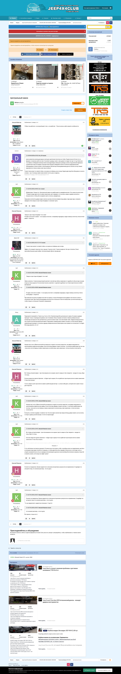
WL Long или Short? (97, 161)
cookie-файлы (20, 670)
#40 (84, 396)
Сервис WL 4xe (95, 154)
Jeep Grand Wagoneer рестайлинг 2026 (19, 648)
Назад (14, 117)
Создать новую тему (66, 110)
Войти (40, 49)
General (22, 568)
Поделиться (104, 263)
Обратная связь (16, 665)
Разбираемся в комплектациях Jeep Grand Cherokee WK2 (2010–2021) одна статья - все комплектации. (21, 651)
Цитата (33, 145)
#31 (84, 122)
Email (93, 263)
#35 (84, 238)
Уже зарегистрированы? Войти (92, 8)
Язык (10, 665)
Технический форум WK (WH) (31, 104)
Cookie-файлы (24, 665)
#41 (84, 424)
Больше (79, 18)
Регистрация (105, 8)
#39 (84, 369)
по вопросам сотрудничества (100, 129)
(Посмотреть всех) (79, 552)
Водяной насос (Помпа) (17, 83)
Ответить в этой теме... (24, 540)
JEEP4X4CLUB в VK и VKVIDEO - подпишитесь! (47, 35)
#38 (84, 340)
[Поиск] (95, 18)
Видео (37, 18)
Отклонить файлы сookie (104, 670)
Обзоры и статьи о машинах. (21, 629)
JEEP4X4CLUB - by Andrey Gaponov (51, 641)
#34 (84, 211)
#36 (84, 268)
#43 (84, 490)
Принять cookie (89, 670)
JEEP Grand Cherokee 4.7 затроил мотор (20, 619)
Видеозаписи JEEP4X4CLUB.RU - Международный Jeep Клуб (57, 639)
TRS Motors (14, 566)
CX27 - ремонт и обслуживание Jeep (22, 599)
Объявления (68, 18)
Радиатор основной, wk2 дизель (44, 83)
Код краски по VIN (96, 194)
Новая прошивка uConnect (98, 187)
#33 (84, 184)
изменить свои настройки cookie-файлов (69, 670)
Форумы (13, 18)
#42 (84, 463)
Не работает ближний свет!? (99, 201)
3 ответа (102, 228)
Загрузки (46, 18)
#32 (84, 150)
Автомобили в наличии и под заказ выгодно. (47, 31)
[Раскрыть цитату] (27, 155)
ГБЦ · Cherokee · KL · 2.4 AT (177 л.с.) (70, 83)
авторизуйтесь (57, 532)
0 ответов (100, 239)
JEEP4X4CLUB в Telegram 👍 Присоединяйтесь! (47, 26)
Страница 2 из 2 (27, 117)
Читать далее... (42, 588)
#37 (84, 312)
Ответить (80, 110)
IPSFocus (16, 663)
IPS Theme (11, 663)
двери (93, 147)
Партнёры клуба (57, 18)
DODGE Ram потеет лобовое (17, 615)
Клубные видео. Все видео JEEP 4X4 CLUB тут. (21, 640)
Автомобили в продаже (26, 18)
